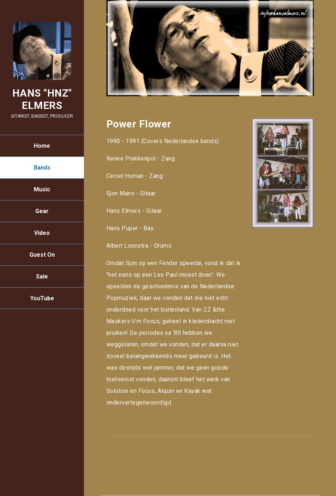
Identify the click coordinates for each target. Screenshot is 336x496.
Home (42, 145)
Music (42, 189)
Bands (42, 167)
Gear (42, 211)
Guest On (42, 254)
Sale (42, 276)
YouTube (42, 298)
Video (42, 232)
